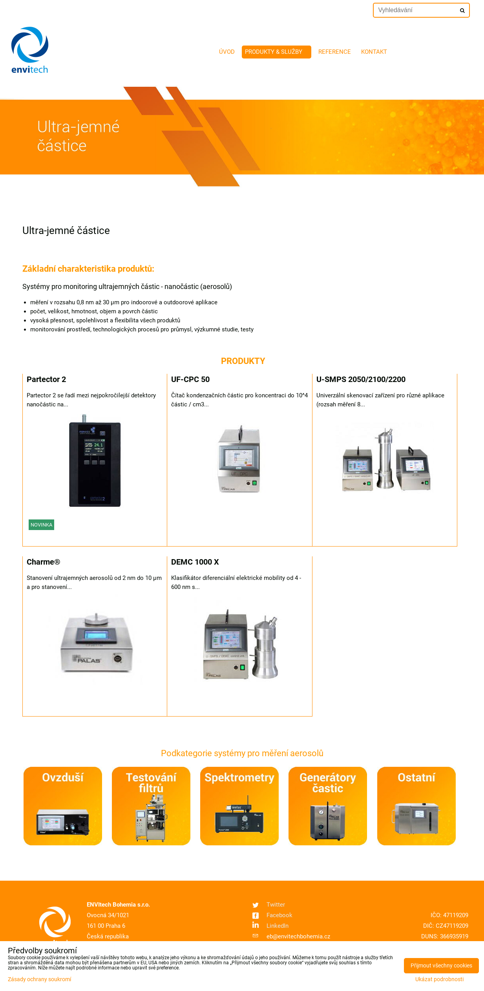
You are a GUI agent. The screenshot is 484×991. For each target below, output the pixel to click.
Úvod (227, 51)
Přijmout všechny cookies (441, 965)
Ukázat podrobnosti (439, 979)
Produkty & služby (276, 51)
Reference (334, 51)
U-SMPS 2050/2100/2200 (360, 379)
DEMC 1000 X (195, 562)
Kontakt (374, 51)
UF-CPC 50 (190, 379)
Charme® (43, 562)
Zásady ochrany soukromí (39, 979)
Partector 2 (46, 379)
